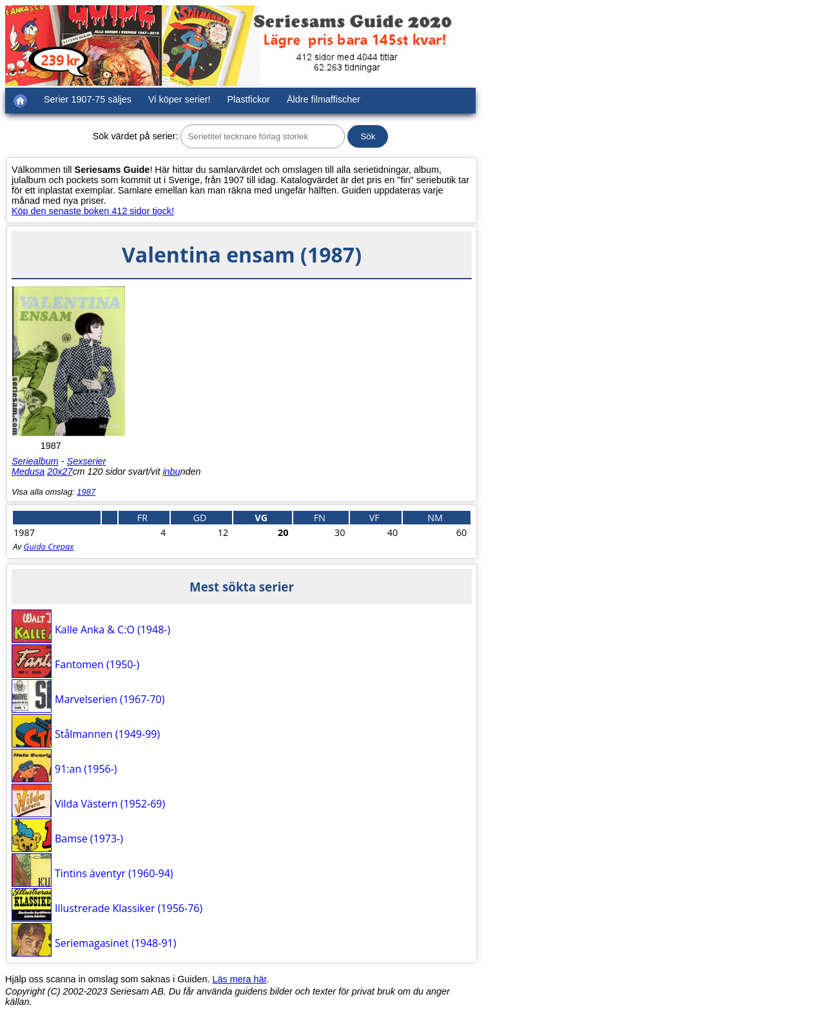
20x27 (59, 471)
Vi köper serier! (179, 99)
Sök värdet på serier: (136, 136)
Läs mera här (240, 979)
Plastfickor (249, 99)
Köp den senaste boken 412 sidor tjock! (93, 211)
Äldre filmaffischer (323, 99)
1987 (86, 492)
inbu (171, 471)
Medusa (28, 471)
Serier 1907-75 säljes (87, 99)
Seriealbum (35, 461)
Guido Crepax (49, 546)
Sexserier (86, 461)
